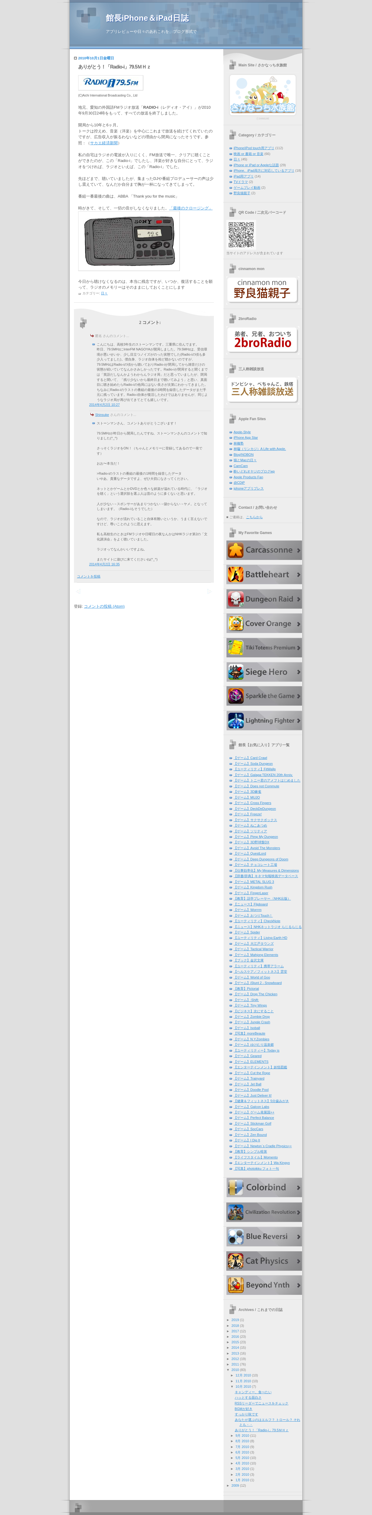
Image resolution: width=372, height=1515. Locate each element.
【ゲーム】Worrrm (248, 910)
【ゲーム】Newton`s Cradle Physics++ (263, 1146)
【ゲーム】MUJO (247, 797)
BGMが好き (243, 1409)
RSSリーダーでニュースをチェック (262, 1403)
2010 (235, 1370)
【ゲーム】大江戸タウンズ (254, 943)
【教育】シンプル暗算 (250, 1151)
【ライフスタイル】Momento (256, 1157)
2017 (235, 1331)
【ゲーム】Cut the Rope (252, 1073)
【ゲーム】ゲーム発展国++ (254, 1112)
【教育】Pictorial (246, 988)
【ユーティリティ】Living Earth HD (260, 938)
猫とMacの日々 (245, 460)
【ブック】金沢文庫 (249, 960)
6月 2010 (242, 1452)
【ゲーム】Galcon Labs (251, 1107)
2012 (235, 1359)
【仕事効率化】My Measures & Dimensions (266, 870)
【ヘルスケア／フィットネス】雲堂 (260, 971)
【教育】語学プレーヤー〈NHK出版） (262, 898)
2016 (235, 1336)
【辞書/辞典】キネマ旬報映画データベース (266, 876)
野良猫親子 (242, 193)
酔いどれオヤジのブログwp (254, 471)
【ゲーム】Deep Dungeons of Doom (261, 859)
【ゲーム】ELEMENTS (251, 1061)
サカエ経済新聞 (104, 143)
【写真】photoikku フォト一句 (256, 1168)
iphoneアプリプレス (249, 488)
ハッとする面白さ (248, 1397)
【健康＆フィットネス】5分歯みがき (261, 1101)
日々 (104, 293)
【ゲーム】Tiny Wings (250, 1005)
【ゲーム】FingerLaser (251, 893)
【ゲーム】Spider (247, 932)
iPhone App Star (246, 437)
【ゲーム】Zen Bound (250, 1135)
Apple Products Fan (248, 477)
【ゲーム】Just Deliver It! (253, 1095)
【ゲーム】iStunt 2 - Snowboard (258, 983)
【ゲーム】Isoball (247, 1028)
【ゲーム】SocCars (248, 1129)
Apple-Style (242, 432)
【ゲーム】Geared (248, 1056)
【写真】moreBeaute (249, 1033)
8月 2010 (242, 1441)
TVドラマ (241, 182)
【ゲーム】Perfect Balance (254, 1118)
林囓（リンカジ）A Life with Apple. (260, 449)
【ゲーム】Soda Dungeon (253, 763)
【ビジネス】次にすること (254, 1011)
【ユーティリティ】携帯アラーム (259, 966)
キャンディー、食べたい (253, 1392)
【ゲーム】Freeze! (248, 814)
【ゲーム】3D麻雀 (247, 791)
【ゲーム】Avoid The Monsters (257, 848)
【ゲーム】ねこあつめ (250, 825)
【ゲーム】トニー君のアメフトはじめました (267, 780)
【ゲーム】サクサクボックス (255, 820)
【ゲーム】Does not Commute (256, 786)
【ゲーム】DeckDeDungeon (255, 808)
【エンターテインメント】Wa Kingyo (262, 1163)
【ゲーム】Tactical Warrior (253, 949)
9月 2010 (242, 1435)
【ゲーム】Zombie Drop (252, 1016)
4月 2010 (242, 1463)
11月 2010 (243, 1381)
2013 (235, 1353)
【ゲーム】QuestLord (250, 853)
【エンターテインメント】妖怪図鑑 (260, 1067)
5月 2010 (242, 1458)
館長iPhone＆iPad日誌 (147, 18)
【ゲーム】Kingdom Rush (253, 887)
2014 (235, 1347)
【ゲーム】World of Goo (252, 977)
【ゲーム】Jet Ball (247, 1084)
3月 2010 (242, 1469)
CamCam (241, 466)
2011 (235, 1364)
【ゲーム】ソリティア (250, 831)
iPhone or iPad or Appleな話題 (256, 165)
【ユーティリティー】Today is (257, 1050)
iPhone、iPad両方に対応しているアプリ (264, 170)
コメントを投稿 (88, 576)
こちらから (254, 517)
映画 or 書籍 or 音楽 (248, 154)
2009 (235, 1485)
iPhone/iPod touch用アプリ (254, 148)
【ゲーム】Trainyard (249, 1078)
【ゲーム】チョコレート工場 (255, 864)
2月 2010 (242, 1474)
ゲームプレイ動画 (247, 187)
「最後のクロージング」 (191, 208)
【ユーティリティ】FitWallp (255, 769)
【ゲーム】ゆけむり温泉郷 (254, 1044)
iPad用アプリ (244, 176)
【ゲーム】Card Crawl (250, 758)
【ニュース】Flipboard (251, 904)
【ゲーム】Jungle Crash (252, 1022)
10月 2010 (243, 1386)
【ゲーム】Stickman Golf (252, 1123)
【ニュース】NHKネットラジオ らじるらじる (268, 927)
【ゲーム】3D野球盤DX (251, 842)
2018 (235, 1325)
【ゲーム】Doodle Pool (251, 1089)
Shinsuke (102, 415)
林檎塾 (239, 443)
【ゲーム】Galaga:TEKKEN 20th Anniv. (263, 775)
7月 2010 (242, 1447)
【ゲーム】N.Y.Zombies (251, 1039)
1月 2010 (242, 1480)
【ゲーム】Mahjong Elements (256, 955)
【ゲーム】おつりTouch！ (253, 915)
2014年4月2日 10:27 (104, 404)
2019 (235, 1320)
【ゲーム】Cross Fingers (252, 803)
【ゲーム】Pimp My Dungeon (256, 836)
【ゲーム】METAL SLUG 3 (254, 882)
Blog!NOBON (244, 454)
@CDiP (239, 482)
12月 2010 (243, 1375)
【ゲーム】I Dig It (247, 1140)
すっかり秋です (246, 1414)
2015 (235, 1342)
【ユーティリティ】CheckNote (257, 921)
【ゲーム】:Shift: (246, 1000)
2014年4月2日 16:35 (104, 564)
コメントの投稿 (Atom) (104, 606)
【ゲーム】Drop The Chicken (255, 994)
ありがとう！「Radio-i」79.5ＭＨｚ (114, 66)
